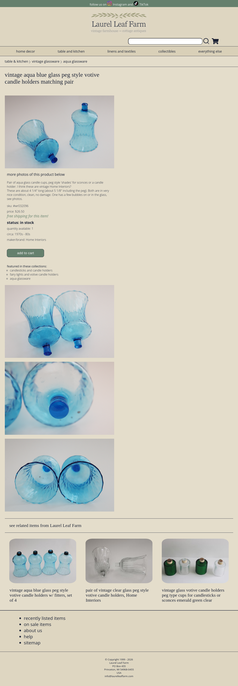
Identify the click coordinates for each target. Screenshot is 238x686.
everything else (210, 51)
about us (33, 630)
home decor (25, 51)
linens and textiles (121, 51)
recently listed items (44, 618)
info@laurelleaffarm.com (119, 676)
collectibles (167, 51)
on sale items (37, 624)
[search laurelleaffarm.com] (207, 41)
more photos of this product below (36, 174)
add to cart (25, 253)
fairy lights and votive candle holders (34, 274)
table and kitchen (71, 51)
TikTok (143, 4)
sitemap (32, 643)
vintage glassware (45, 61)
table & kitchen (16, 61)
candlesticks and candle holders (31, 270)
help (28, 636)
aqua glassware (75, 61)
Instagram (120, 4)
